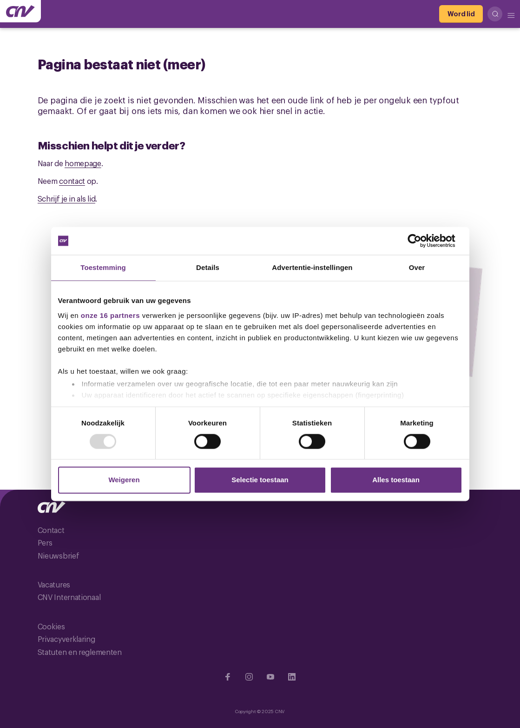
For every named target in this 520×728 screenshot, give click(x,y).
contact (72, 180)
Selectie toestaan (260, 480)
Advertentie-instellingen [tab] (312, 267)
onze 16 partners (110, 315)
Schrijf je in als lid (67, 198)
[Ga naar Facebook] (227, 676)
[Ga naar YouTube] (270, 676)
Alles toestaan (396, 480)
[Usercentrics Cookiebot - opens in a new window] (421, 241)
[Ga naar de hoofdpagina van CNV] (20, 11)
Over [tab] (417, 267)
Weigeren (123, 480)
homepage (83, 163)
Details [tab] (207, 267)
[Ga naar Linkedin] (291, 676)
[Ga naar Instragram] (249, 676)
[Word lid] (461, 14)
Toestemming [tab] (103, 267)
